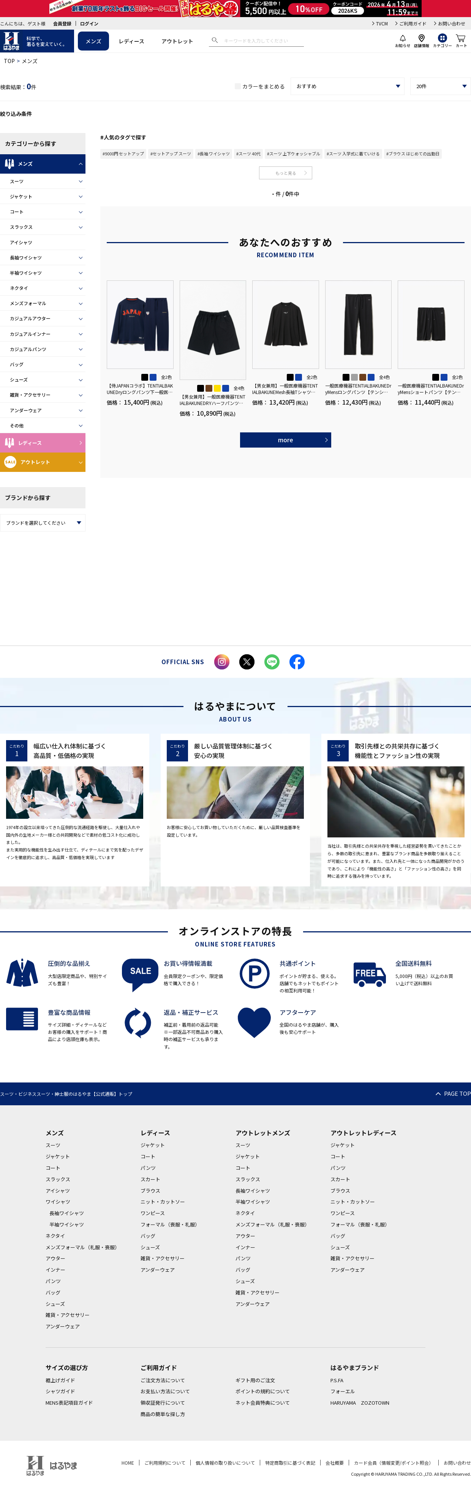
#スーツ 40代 (248, 153)
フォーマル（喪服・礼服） (170, 1224)
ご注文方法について (163, 1380)
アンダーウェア (26, 410)
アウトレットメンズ (263, 1132)
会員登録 (62, 23)
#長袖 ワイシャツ (214, 153)
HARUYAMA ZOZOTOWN (359, 1402)
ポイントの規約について (263, 1391)
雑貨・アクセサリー (30, 394)
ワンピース (153, 1213)
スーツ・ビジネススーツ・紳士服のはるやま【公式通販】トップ (66, 1093)
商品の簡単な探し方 (163, 1414)
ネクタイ (19, 288)
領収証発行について (163, 1402)
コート (17, 211)
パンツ (53, 1281)
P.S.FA (336, 1380)
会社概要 (335, 1462)
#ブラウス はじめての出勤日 (412, 153)
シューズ (19, 379)
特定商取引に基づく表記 (290, 1462)
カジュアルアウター (30, 318)
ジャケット (21, 196)
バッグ (17, 364)
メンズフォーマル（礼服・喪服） (83, 1247)
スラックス (21, 226)
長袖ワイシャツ (26, 257)
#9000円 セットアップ (123, 153)
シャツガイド (60, 1391)
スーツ (17, 181)
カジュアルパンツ (28, 349)
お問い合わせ (451, 23)
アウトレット (177, 41)
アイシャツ (21, 242)
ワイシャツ (58, 1201)
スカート (150, 1179)
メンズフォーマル (28, 303)
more (285, 439)
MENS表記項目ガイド (69, 1402)
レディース (131, 41)
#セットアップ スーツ (170, 153)
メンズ (93, 41)
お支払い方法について (165, 1391)
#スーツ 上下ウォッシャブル (293, 153)
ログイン (89, 23)
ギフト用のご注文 (255, 1380)
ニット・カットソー (163, 1201)
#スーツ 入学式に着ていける (353, 153)
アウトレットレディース (363, 1132)
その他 (17, 425)
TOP (9, 61)
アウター (55, 1258)
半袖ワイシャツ (26, 272)
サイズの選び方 (67, 1367)
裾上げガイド (60, 1380)
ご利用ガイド (413, 23)
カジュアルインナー (30, 334)
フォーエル (342, 1391)
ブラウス (150, 1190)
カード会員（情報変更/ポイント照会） (393, 1462)
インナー (55, 1269)
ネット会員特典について (263, 1402)
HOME (128, 1462)
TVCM (382, 23)
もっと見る (285, 173)
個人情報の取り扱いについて (225, 1462)
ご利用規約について (164, 1462)
